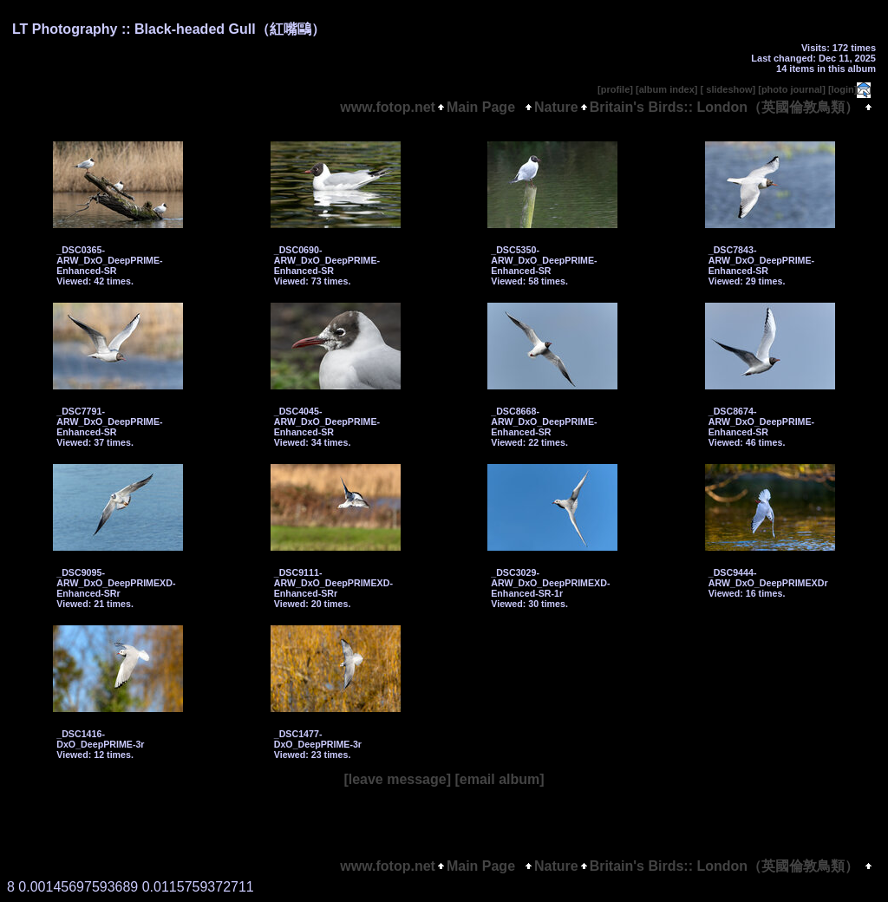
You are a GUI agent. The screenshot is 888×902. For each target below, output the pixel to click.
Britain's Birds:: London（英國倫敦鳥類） (724, 107)
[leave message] (397, 779)
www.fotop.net (387, 107)
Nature (556, 107)
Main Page (485, 107)
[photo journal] (792, 89)
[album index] (667, 89)
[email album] (499, 779)
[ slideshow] (728, 89)
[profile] (615, 89)
